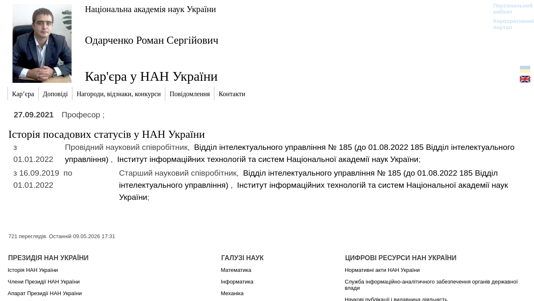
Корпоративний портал (508, 24)
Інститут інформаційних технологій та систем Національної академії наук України (268, 159)
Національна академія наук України (150, 9)
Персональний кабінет (508, 8)
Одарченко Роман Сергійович (152, 40)
